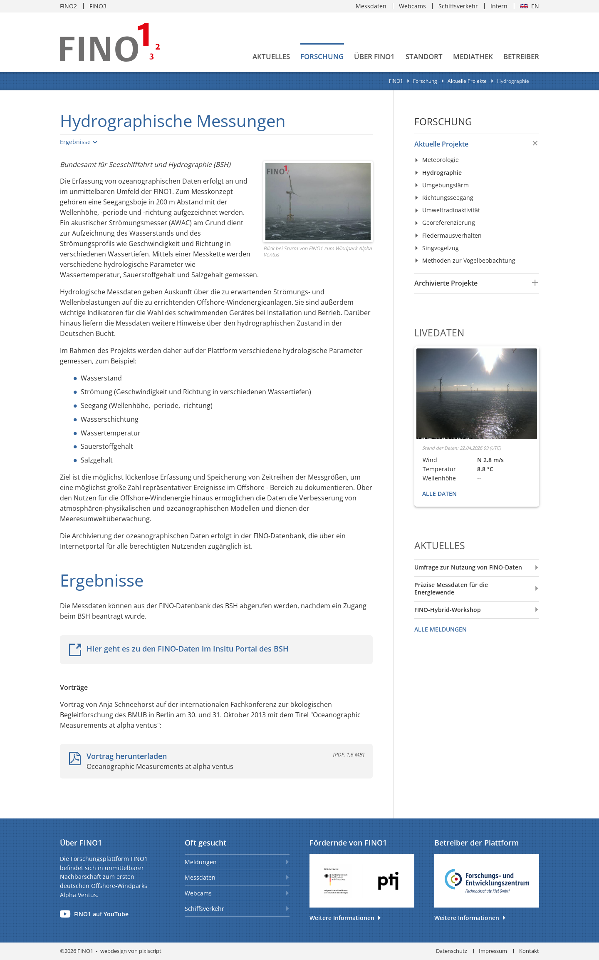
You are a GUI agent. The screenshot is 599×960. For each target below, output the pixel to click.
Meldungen (201, 862)
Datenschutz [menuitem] (451, 951)
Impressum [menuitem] (493, 951)
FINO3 (97, 6)
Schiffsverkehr (204, 909)
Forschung (443, 121)
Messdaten (200, 877)
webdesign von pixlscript (130, 951)
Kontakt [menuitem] (529, 951)
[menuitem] (467, 144)
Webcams (198, 893)
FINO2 (68, 6)
